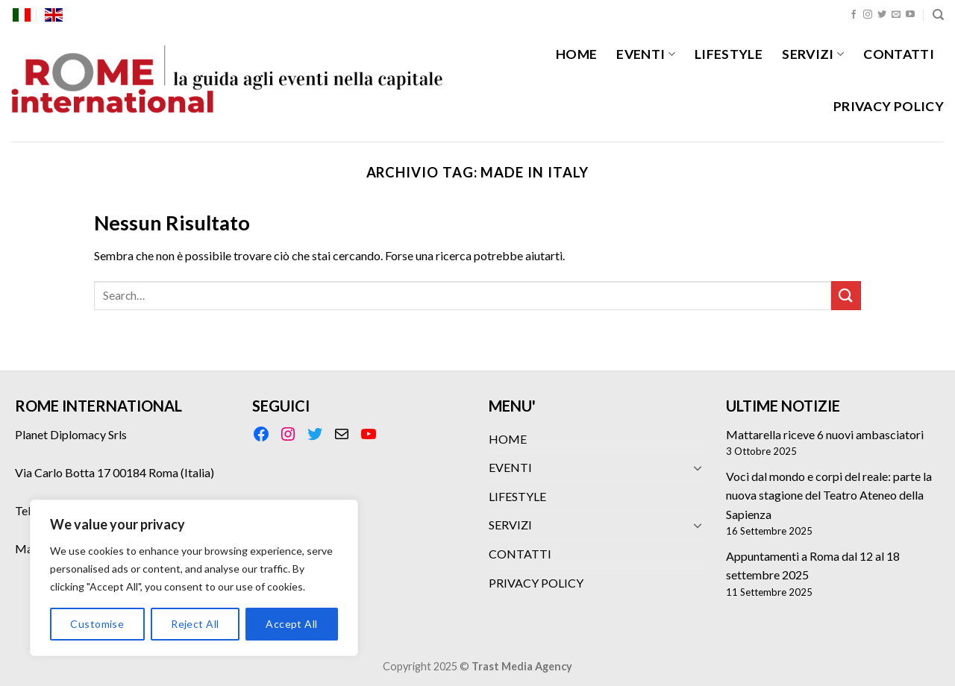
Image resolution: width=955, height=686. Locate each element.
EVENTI (645, 54)
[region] (194, 578)
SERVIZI (813, 54)
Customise (97, 623)
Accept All (291, 623)
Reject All (195, 623)
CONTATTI (898, 54)
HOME (576, 54)
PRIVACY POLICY (888, 106)
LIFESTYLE (729, 54)
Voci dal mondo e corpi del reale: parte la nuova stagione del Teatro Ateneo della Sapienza (829, 495)
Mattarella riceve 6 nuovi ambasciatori (825, 434)
